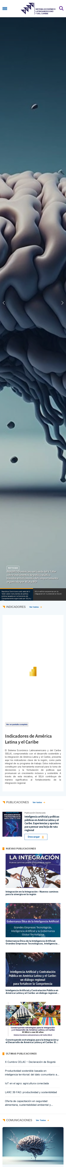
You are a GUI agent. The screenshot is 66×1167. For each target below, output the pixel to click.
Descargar (36, 836)
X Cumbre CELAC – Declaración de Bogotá (30, 1061)
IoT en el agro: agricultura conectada (27, 1083)
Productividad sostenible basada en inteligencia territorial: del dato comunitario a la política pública (32, 1072)
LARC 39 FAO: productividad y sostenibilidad (31, 1092)
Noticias (13, 568)
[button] (62, 302)
